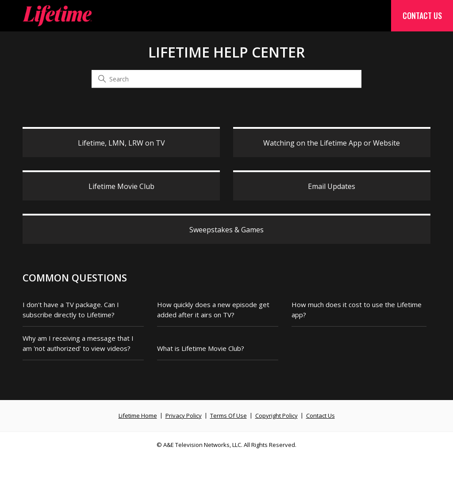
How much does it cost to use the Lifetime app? (357, 309)
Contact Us (422, 15)
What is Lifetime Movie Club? (200, 348)
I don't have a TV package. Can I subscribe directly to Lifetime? (71, 309)
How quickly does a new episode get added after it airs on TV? (213, 309)
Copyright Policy (276, 416)
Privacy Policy (183, 416)
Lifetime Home (138, 416)
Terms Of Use (228, 416)
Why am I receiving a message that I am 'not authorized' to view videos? (78, 343)
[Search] (226, 79)
